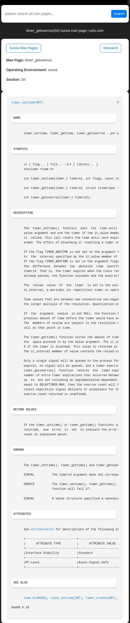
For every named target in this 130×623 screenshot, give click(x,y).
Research (110, 48)
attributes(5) (42, 529)
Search (118, 14)
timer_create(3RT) (101, 598)
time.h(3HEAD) (35, 598)
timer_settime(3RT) (27, 102)
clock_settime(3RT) (66, 598)
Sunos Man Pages (23, 48)
